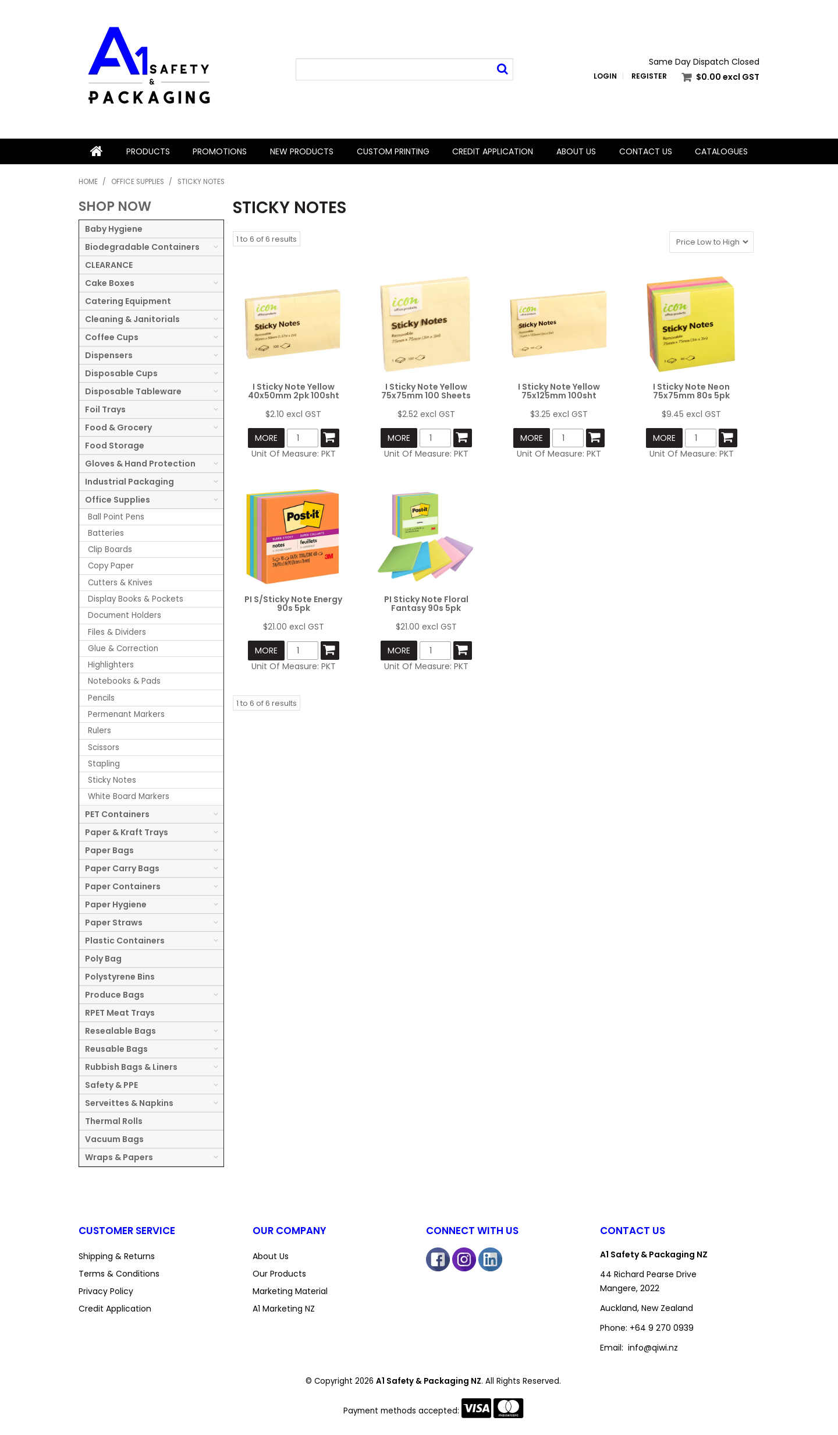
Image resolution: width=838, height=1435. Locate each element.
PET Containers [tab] (117, 814)
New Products (301, 151)
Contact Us (645, 151)
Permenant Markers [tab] (126, 714)
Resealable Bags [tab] (120, 1031)
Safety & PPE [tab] (111, 1085)
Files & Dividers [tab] (117, 632)
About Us (576, 151)
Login (605, 76)
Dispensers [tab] (109, 355)
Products (148, 151)
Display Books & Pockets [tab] (135, 599)
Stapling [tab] (104, 763)
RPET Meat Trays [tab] (120, 1013)
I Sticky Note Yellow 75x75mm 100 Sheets (426, 391)
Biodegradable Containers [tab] (142, 247)
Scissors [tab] (103, 747)
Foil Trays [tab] (105, 409)
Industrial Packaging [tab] (129, 481)
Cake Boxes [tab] (109, 283)
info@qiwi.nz (653, 1347)
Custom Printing (393, 151)
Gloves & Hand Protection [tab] (140, 463)
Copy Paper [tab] (111, 565)
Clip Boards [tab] (110, 549)
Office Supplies (137, 181)
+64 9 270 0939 (662, 1328)
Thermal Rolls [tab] (114, 1121)
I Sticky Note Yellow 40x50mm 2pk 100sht (293, 391)
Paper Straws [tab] (114, 922)
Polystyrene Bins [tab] (120, 976)
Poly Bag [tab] (103, 958)
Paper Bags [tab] (109, 850)
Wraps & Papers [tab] (119, 1157)
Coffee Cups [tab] (112, 337)
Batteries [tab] (106, 533)
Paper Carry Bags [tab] (122, 868)
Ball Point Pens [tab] (116, 516)
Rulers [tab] (99, 730)
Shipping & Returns (117, 1256)
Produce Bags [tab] (114, 995)
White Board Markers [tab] (128, 796)
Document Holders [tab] (124, 615)
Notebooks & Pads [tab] (124, 681)
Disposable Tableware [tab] (133, 391)
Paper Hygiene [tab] (116, 904)
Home (96, 151)
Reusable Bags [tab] (116, 1049)
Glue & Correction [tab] (123, 648)
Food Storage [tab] (114, 445)
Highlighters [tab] (111, 664)
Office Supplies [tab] (117, 500)
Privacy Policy (106, 1291)
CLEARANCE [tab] (109, 265)
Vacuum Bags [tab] (114, 1139)
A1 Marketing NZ (284, 1308)
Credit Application (492, 151)
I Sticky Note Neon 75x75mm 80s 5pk (691, 391)
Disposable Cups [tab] (121, 373)
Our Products (279, 1274)
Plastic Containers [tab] (125, 940)
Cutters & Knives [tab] (120, 582)
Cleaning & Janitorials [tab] (132, 319)
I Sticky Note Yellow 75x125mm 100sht (559, 391)
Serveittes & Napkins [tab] (129, 1103)
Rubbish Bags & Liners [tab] (131, 1067)
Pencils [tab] (101, 698)
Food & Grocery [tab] (118, 427)
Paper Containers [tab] (123, 886)
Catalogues (721, 151)
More (266, 438)
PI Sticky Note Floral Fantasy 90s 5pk (426, 603)
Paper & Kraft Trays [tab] (126, 832)
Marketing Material (290, 1291)
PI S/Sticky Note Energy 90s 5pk (293, 603)
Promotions (220, 151)
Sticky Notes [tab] (112, 780)
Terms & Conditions (119, 1274)
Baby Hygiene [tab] (114, 229)
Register (649, 76)
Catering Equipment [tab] (128, 301)
